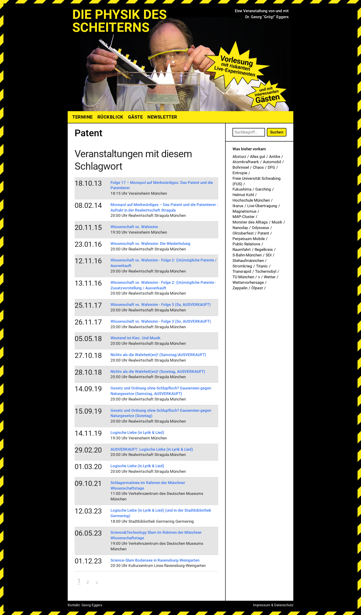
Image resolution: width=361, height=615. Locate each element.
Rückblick (110, 117)
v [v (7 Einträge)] (259, 277)
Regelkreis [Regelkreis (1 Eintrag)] (264, 249)
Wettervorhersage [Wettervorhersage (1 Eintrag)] (248, 282)
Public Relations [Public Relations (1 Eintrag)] (246, 244)
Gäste (135, 117)
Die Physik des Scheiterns (119, 21)
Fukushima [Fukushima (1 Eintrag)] (242, 189)
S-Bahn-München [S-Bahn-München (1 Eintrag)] (247, 255)
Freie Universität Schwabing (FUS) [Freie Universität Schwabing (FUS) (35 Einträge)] (257, 181)
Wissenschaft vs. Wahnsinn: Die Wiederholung (150, 243)
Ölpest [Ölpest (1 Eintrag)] (257, 288)
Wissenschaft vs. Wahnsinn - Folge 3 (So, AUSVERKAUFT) (161, 321)
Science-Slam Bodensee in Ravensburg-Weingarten (155, 560)
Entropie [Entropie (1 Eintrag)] (240, 173)
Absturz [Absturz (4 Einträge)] (239, 156)
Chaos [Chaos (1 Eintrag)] (258, 167)
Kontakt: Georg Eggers (85, 605)
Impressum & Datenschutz (273, 605)
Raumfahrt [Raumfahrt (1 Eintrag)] (242, 249)
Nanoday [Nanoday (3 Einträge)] (240, 227)
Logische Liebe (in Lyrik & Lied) (137, 432)
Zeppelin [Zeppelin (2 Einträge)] (240, 288)
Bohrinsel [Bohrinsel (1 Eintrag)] (241, 167)
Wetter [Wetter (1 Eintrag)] (270, 277)
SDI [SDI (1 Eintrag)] (269, 255)
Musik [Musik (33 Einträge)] (277, 222)
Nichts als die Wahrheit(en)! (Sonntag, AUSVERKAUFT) (158, 371)
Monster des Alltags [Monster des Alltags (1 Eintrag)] (250, 222)
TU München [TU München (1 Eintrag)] (243, 277)
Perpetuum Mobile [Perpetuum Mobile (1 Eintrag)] (249, 238)
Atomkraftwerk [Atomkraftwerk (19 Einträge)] (246, 162)
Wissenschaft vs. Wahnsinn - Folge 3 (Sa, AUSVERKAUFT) (161, 304)
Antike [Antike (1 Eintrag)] (274, 156)
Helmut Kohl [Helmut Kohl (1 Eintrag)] (243, 194)
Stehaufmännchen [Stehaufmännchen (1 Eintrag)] (248, 260)
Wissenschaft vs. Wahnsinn (134, 226)
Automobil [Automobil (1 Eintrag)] (272, 162)
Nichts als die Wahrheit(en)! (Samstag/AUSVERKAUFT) (158, 354)
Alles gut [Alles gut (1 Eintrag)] (257, 156)
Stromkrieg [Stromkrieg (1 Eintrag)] (242, 266)
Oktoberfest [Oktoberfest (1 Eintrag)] (243, 233)
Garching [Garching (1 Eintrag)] (263, 189)
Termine (82, 117)
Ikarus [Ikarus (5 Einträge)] (238, 205)
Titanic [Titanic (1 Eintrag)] (262, 266)
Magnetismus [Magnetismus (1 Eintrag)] (244, 211)
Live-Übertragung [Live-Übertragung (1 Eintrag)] (262, 205)
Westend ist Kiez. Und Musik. (136, 338)
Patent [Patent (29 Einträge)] (263, 233)
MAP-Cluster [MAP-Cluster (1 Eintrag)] (244, 216)
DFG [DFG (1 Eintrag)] (271, 167)
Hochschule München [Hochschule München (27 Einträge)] (251, 200)
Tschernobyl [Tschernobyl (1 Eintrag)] (265, 271)
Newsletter (162, 117)
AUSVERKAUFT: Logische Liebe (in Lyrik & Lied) (152, 449)
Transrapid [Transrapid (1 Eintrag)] (242, 271)
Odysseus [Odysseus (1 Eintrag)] (260, 227)
